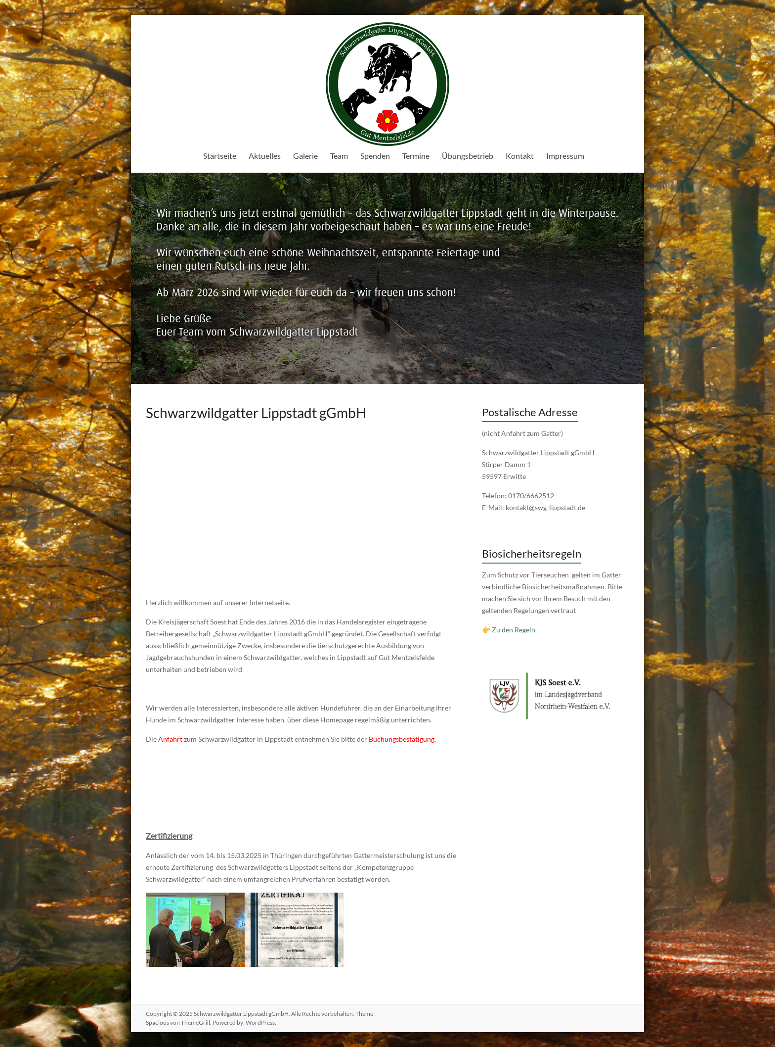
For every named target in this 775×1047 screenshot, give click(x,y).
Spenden (375, 155)
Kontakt (520, 155)
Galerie (305, 155)
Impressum (565, 155)
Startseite (219, 155)
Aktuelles (265, 155)
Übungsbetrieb (467, 155)
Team (339, 155)
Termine (416, 155)
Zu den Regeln (513, 629)
